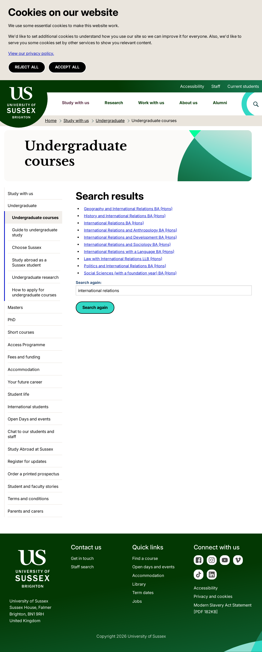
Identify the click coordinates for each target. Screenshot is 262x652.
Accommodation (23, 369)
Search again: (164, 288)
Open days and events (153, 566)
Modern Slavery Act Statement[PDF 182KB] (223, 608)
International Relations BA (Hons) (114, 223)
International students (28, 406)
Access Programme (26, 344)
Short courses (21, 332)
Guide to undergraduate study (34, 232)
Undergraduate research (35, 277)
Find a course (145, 558)
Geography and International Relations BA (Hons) (128, 208)
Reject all (27, 67)
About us (188, 102)
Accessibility (192, 86)
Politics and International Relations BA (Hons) (125, 265)
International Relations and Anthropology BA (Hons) (130, 230)
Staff (215, 86)
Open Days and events (29, 418)
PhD (12, 319)
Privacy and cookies (213, 596)
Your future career (25, 381)
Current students (243, 86)
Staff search (82, 566)
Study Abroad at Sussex (30, 449)
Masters (15, 307)
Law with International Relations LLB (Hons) (123, 258)
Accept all (67, 67)
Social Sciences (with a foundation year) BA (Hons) (130, 273)
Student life (18, 394)
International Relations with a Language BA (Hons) (129, 251)
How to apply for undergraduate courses (34, 292)
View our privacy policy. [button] (31, 53)
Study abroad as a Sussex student (29, 262)
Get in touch (82, 558)
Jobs (137, 601)
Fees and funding (24, 356)
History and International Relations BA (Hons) (125, 215)
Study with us (75, 102)
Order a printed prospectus (33, 473)
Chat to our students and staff (31, 434)
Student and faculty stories (33, 486)
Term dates (143, 592)
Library (139, 584)
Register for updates (27, 461)
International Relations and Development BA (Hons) (130, 237)
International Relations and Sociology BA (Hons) (127, 244)
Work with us (151, 102)
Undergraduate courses (35, 217)
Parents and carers (25, 511)
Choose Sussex (26, 247)
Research (114, 102)
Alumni (220, 102)
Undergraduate (22, 205)
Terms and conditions (28, 498)
